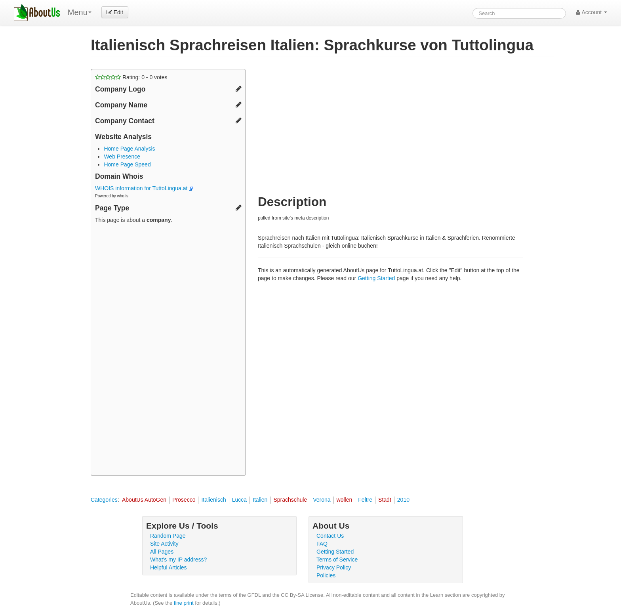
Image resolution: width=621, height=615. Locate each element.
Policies (325, 575)
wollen (344, 500)
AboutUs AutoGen (144, 500)
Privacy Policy (333, 567)
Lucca (239, 500)
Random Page (168, 536)
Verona (321, 500)
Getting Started (376, 278)
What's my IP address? (178, 559)
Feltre (365, 500)
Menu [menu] (79, 12)
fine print (184, 603)
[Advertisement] (168, 351)
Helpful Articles (168, 567)
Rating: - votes (131, 77)
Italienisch (213, 500)
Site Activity (164, 544)
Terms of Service (337, 559)
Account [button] (591, 12)
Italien (260, 500)
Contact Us (330, 536)
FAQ (322, 544)
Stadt (384, 500)
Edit (115, 12)
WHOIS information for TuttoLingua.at (144, 188)
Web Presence (122, 156)
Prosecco (183, 500)
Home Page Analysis (129, 148)
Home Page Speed (127, 164)
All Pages (161, 551)
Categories (104, 500)
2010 (403, 500)
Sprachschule (290, 500)
